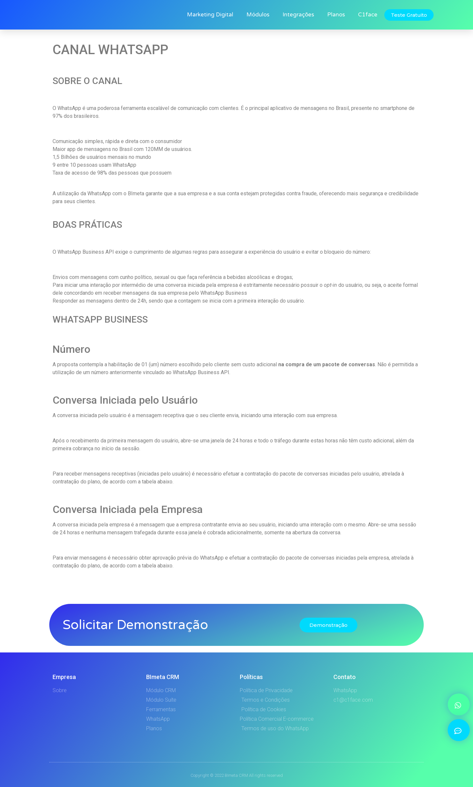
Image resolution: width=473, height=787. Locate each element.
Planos (336, 14)
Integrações (298, 14)
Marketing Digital (210, 14)
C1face (367, 14)
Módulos (257, 14)
